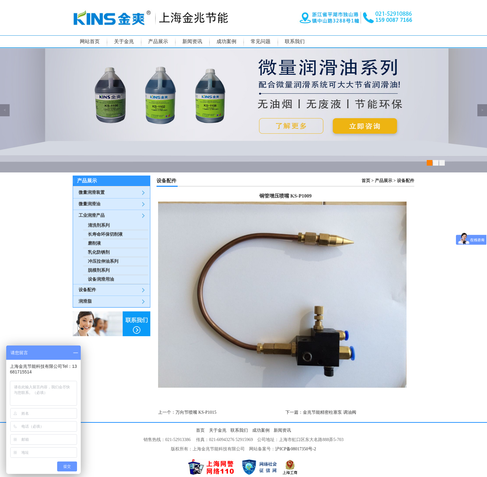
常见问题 (261, 41)
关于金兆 (124, 41)
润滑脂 (85, 301)
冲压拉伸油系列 (103, 261)
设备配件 (87, 290)
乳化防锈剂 (99, 252)
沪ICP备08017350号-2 (295, 449)
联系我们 (295, 41)
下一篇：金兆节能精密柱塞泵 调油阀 (320, 412)
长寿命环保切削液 (105, 234)
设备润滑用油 (101, 279)
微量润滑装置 (92, 192)
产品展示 (158, 41)
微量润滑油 (89, 204)
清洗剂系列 (99, 225)
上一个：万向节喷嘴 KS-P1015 (187, 412)
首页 (366, 180)
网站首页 (90, 41)
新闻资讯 (192, 41)
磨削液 (94, 243)
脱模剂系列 (99, 270)
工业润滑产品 (92, 215)
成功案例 (226, 41)
